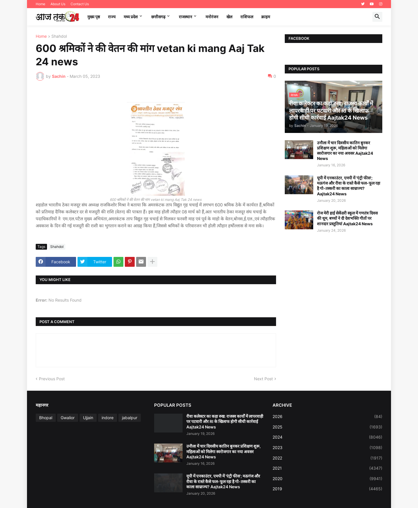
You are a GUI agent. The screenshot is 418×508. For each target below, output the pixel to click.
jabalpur (129, 417)
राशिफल (246, 16)
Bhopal (45, 417)
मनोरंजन (212, 16)
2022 (327, 458)
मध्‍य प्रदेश (131, 16)
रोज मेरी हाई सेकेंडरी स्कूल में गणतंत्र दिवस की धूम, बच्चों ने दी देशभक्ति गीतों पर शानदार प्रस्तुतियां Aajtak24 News (347, 218)
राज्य (112, 16)
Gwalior (68, 417)
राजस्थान (185, 16)
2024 (327, 437)
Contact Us (80, 4)
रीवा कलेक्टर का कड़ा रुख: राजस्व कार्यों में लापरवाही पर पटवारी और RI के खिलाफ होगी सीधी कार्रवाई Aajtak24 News (224, 421)
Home (40, 4)
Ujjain (88, 417)
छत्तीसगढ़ (158, 16)
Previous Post (52, 378)
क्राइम (265, 16)
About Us (58, 4)
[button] (377, 17)
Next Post (263, 378)
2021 (327, 468)
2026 (327, 416)
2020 (327, 479)
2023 (327, 448)
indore (107, 417)
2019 (327, 489)
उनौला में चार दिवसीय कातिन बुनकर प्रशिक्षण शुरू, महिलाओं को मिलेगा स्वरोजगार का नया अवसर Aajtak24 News (345, 150)
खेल (229, 16)
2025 (327, 427)
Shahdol (59, 36)
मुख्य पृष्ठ (93, 16)
